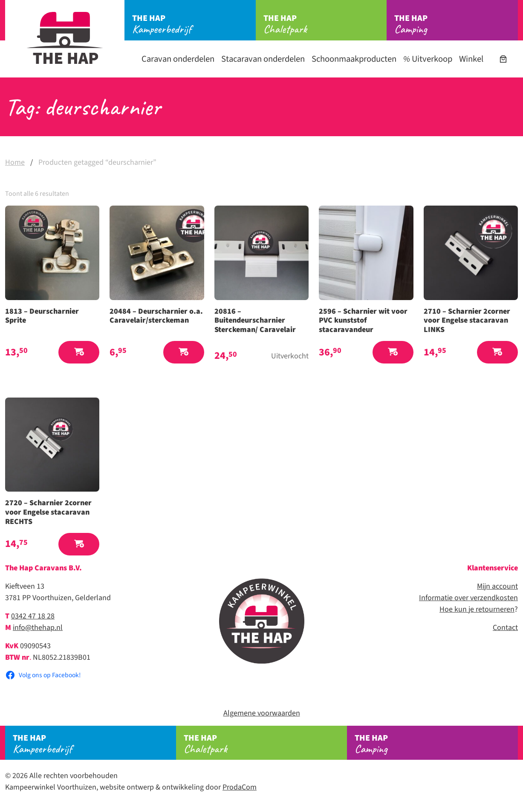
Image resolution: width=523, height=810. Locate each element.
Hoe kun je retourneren (476, 609)
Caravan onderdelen (178, 59)
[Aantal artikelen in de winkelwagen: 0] (503, 59)
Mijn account (497, 586)
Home (15, 162)
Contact (505, 627)
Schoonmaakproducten (354, 59)
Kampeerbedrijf (194, 24)
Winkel (471, 59)
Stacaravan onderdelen (263, 59)
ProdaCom (239, 787)
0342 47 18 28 (33, 616)
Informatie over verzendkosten (468, 597)
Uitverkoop (427, 59)
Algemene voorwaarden (261, 713)
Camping (456, 24)
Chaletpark (325, 24)
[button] (78, 352)
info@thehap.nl (38, 627)
